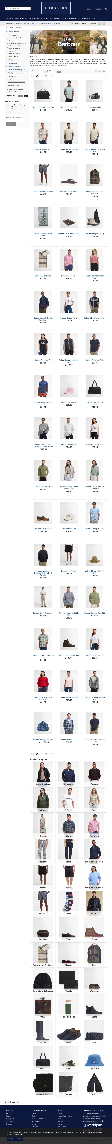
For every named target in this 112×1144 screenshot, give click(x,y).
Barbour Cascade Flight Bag (43, 107)
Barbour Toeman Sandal (69, 192)
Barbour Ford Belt (94, 107)
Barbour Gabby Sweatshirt (43, 613)
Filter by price (12, 76)
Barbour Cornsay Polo (69, 107)
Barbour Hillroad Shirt (69, 740)
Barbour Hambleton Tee (95, 655)
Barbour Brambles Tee (43, 360)
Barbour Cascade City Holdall (94, 403)
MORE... (94, 18)
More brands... (62, 1127)
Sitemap (35, 1127)
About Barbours (74, 23)
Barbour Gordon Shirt (43, 149)
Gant (59, 1119)
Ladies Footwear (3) (13, 48)
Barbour (60, 1113)
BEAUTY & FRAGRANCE (52, 18)
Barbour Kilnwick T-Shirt (69, 149)
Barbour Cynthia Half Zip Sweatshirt (94, 488)
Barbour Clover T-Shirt (94, 444)
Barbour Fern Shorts (68, 571)
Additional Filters (13, 85)
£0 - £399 (9, 80)
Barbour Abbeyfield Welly (94, 234)
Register (98, 9)
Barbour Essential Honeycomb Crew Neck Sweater (43, 573)
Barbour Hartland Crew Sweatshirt (43, 698)
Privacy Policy (36, 1121)
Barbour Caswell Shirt (69, 444)
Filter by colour (12, 63)
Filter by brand (12, 60)
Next (51, 76)
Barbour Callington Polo (95, 360)
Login (89, 9)
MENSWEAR (19, 18)
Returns (34, 1116)
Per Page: (50, 71)
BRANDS (85, 18)
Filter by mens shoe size (15, 73)
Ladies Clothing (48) (13, 46)
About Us (9, 1113)
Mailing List (10, 1119)
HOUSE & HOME (33, 18)
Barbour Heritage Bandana (43, 740)
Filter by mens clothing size (16, 70)
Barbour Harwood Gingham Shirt (94, 698)
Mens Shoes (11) (12, 56)
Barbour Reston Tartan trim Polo (94, 150)
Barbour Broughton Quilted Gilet (69, 361)
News (84, 23)
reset (20, 96)
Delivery (34, 1113)
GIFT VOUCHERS (71, 18)
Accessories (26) (12, 35)
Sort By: (38, 71)
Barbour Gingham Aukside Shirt (69, 614)
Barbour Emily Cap (69, 529)
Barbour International (65, 1116)
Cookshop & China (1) (14, 38)
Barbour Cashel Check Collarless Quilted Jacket (43, 445)
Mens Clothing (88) (13, 53)
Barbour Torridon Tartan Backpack (94, 193)
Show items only (15, 89)
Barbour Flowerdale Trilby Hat (94, 572)
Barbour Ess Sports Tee (95, 529)
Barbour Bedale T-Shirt (68, 318)
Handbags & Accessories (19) (16, 43)
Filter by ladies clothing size (16, 66)
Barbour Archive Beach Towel (43, 235)
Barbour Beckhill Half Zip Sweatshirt (43, 319)
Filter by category (13, 31)
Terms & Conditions (38, 1119)
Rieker (60, 1124)
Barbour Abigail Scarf (43, 276)
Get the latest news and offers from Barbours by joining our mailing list (33, 23)
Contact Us (92, 23)
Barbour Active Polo (68, 276)
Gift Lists (9, 1124)
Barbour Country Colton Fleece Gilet (69, 488)
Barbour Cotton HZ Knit (43, 487)
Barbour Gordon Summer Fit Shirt (43, 656)
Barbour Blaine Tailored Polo (94, 318)
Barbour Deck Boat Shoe (43, 529)
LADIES (8, 18)
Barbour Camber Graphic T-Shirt (43, 403)
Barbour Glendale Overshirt (94, 613)
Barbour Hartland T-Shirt (69, 697)
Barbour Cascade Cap (69, 402)
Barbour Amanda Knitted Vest (94, 277)
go (25, 96)
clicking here (19, 1134)
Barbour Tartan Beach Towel (68, 234)
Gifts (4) (10, 40)
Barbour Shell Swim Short (43, 192)
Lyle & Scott (62, 1121)
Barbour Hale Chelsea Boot (69, 655)
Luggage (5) (11, 51)
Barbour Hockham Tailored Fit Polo (95, 741)
